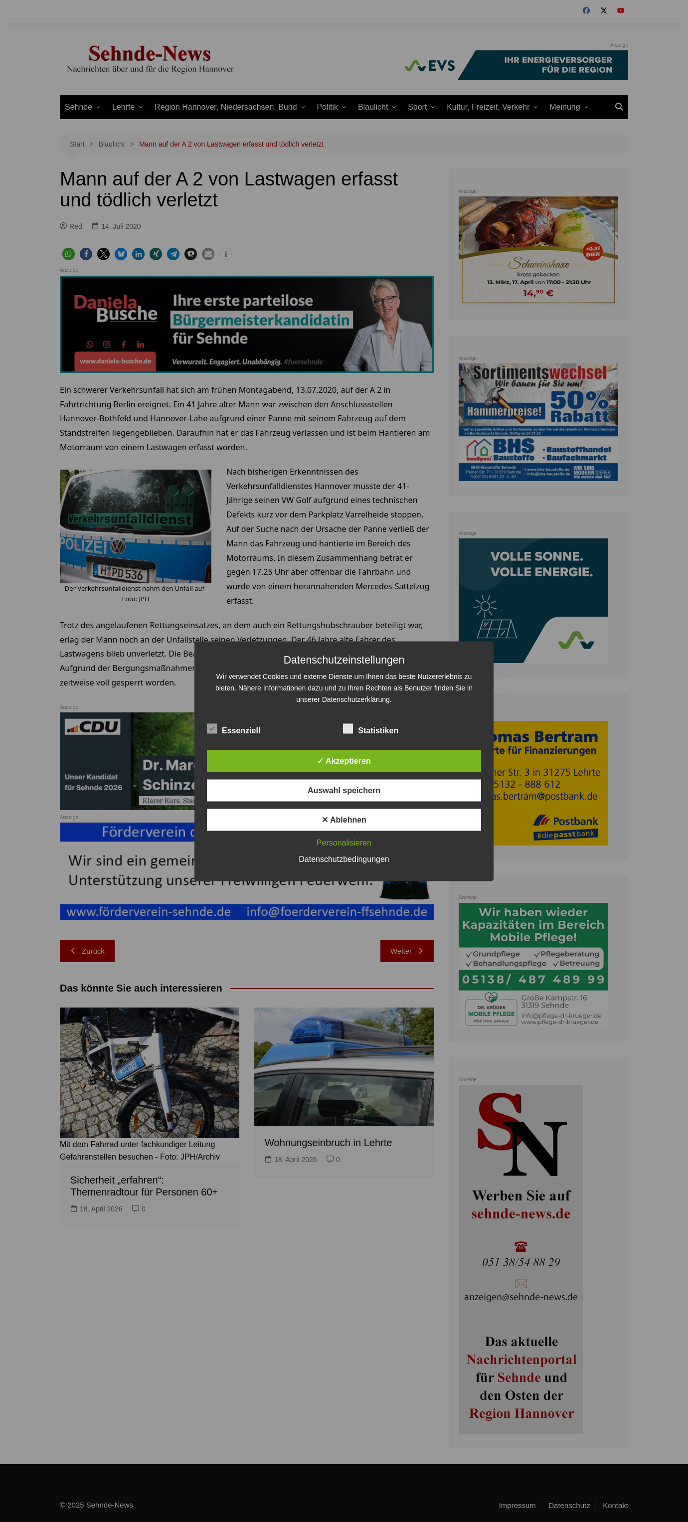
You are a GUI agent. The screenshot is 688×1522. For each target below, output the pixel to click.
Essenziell (233, 728)
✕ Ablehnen (344, 819)
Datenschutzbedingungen (344, 858)
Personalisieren (344, 842)
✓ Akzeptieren (344, 760)
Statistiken (370, 728)
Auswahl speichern (344, 790)
